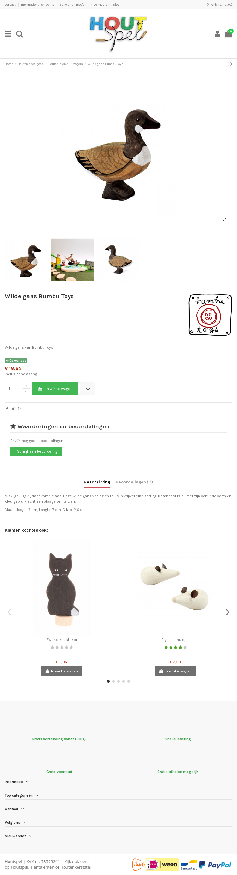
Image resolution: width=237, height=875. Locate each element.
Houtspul (19, 867)
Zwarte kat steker (61, 640)
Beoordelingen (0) (134, 481)
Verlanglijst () (218, 5)
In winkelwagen (55, 388)
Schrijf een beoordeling (37, 451)
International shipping (38, 5)
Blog (116, 5)
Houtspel (13, 861)
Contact (10, 5)
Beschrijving (97, 481)
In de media (99, 5)
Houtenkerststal (75, 867)
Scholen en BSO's (72, 5)
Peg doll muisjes (175, 640)
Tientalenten (42, 867)
